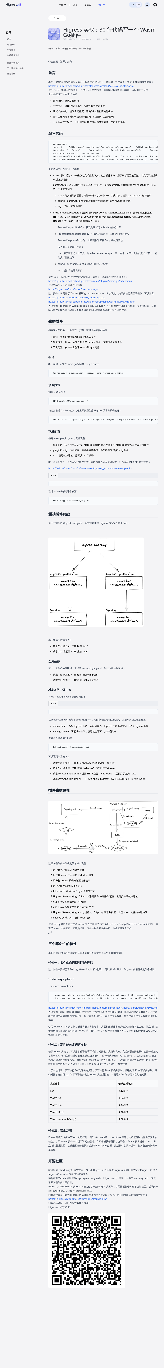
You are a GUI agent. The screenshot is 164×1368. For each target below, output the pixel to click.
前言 (9, 39)
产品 (62, 5)
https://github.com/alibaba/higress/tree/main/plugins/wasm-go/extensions (90, 281)
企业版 (88, 4)
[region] (103, 152)
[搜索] (147, 4)
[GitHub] (155, 5)
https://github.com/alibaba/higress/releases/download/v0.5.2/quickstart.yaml (91, 86)
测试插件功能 (13, 55)
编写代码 (11, 44)
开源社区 (11, 73)
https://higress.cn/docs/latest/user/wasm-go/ (73, 289)
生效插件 (11, 50)
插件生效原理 (13, 62)
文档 (75, 4)
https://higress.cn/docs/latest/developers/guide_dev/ (77, 1199)
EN (132, 4)
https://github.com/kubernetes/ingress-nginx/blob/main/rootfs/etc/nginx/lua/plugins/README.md (103, 1007)
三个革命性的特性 (15, 68)
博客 (101, 5)
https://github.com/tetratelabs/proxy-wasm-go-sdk (76, 297)
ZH (138, 4)
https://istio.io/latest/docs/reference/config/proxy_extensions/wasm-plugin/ (90, 468)
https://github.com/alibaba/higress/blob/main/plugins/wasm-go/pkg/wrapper (91, 301)
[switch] (135, 5)
